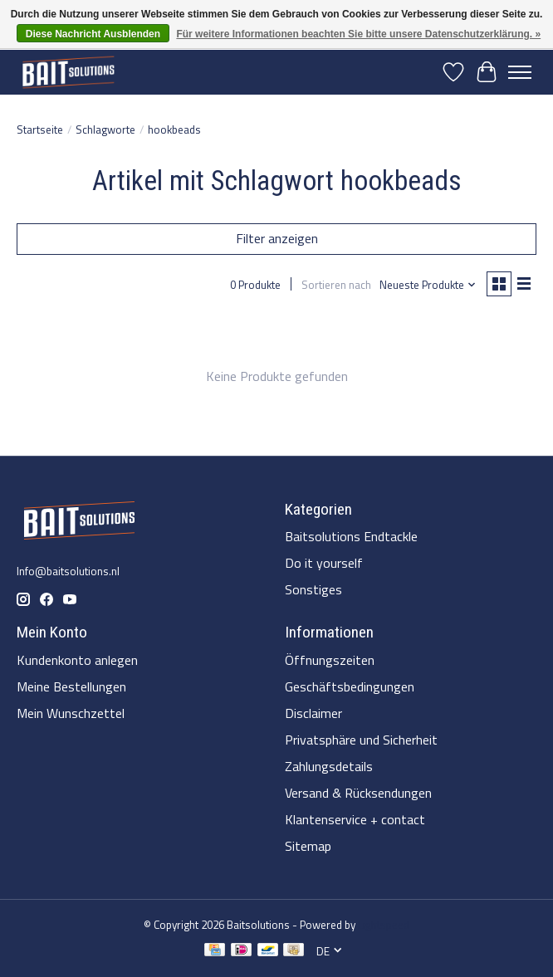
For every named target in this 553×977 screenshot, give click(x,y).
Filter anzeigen (277, 238)
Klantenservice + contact (355, 819)
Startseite (40, 129)
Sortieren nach (336, 284)
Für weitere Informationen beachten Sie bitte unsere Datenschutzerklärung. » (358, 34)
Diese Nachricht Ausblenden (93, 34)
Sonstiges (313, 589)
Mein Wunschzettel (71, 713)
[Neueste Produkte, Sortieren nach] (428, 284)
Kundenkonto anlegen (77, 660)
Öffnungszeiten (329, 660)
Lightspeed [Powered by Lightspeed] (383, 924)
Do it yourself (324, 563)
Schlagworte (105, 129)
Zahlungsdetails (329, 766)
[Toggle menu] (519, 72)
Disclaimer (313, 713)
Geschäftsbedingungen (349, 686)
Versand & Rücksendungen (358, 793)
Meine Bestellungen (71, 686)
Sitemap (308, 846)
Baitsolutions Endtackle (351, 536)
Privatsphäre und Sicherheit (361, 740)
